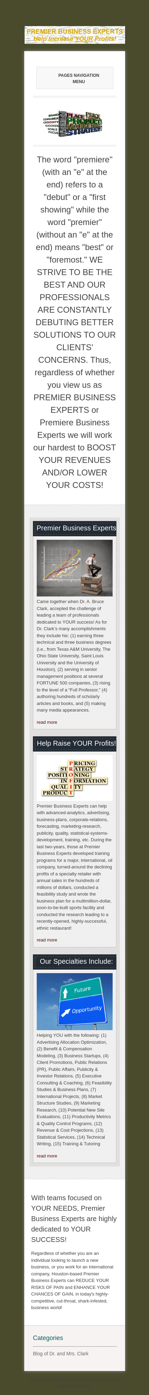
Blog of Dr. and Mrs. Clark (60, 1353)
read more (47, 722)
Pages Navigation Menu (71, 78)
